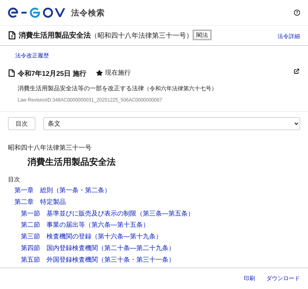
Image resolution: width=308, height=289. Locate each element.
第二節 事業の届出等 (53, 224)
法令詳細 (289, 36)
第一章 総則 (33, 190)
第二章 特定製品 (40, 201)
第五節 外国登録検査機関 (59, 259)
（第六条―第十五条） (117, 224)
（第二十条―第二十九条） (136, 247)
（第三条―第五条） (165, 213)
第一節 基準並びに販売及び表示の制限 (78, 213)
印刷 (249, 278)
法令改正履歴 (32, 55)
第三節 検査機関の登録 (56, 236)
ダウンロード (283, 278)
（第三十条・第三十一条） (136, 259)
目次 (22, 123)
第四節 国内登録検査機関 (59, 247)
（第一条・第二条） (82, 190)
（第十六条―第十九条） (126, 236)
